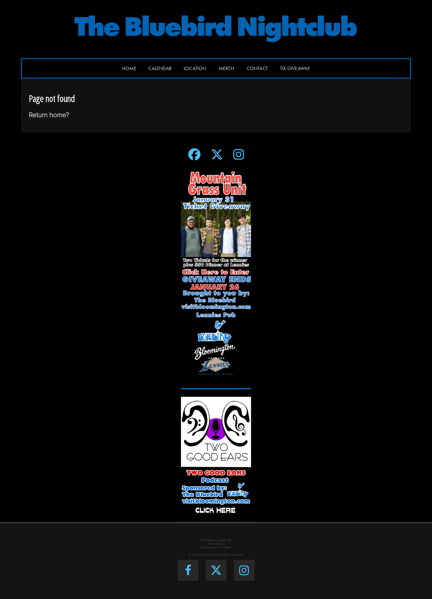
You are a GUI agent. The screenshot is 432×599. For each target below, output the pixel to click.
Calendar (160, 68)
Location (195, 68)
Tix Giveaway (295, 68)
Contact (257, 68)
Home (129, 68)
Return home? (49, 115)
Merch (227, 68)
